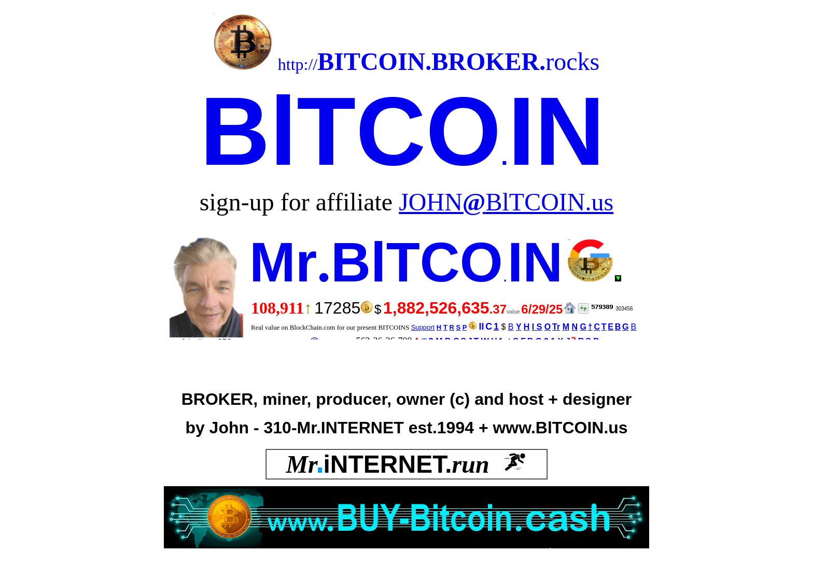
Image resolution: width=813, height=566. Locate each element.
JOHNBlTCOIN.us (506, 202)
